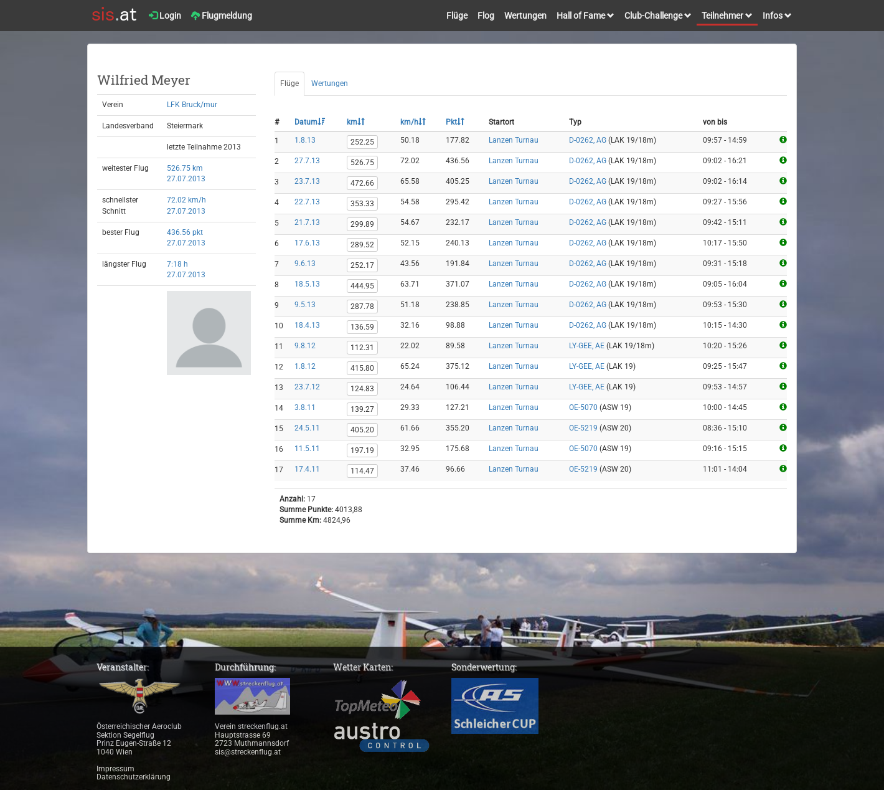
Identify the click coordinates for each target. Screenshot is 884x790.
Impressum (115, 768)
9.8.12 (305, 345)
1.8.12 (305, 366)
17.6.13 (307, 243)
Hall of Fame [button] (585, 16)
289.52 (362, 244)
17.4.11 (307, 469)
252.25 (362, 142)
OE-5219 (583, 428)
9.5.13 (305, 304)
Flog (485, 16)
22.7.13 (307, 202)
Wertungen (525, 16)
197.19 (362, 450)
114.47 (362, 471)
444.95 (362, 286)
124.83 (362, 388)
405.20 (362, 430)
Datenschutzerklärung (133, 777)
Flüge (457, 16)
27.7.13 (307, 160)
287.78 (362, 306)
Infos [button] (777, 16)
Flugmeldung (221, 16)
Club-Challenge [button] (658, 16)
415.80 (362, 368)
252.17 (362, 265)
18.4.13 (307, 325)
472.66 (362, 183)
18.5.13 (307, 284)
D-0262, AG (587, 140)
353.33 (362, 203)
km (356, 122)
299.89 (362, 224)
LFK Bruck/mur (192, 104)
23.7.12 (307, 387)
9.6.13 (305, 263)
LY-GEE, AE (586, 345)
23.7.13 (307, 181)
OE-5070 (583, 407)
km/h (413, 122)
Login (165, 16)
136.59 (362, 327)
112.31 (362, 347)
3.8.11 (305, 407)
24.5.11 (307, 428)
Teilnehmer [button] (727, 16)
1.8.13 (305, 140)
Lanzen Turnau (513, 140)
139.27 (362, 409)
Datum (309, 122)
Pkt (455, 122)
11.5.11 (307, 448)
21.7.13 (307, 222)
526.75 (362, 162)
